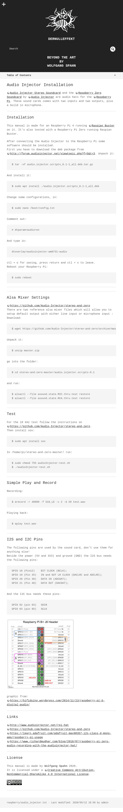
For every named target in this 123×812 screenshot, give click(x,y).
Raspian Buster (103, 125)
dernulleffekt (61, 39)
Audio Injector (42, 97)
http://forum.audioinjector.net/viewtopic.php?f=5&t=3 (52, 153)
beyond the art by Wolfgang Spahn (61, 62)
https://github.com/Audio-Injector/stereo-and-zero (50, 305)
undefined (112, 49)
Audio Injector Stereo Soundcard (35, 93)
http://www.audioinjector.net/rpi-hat (39, 725)
